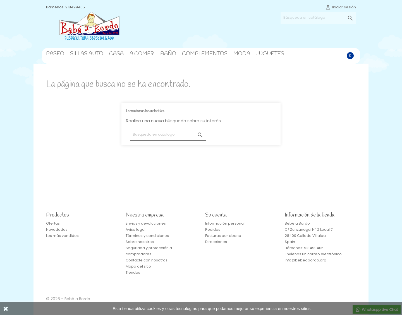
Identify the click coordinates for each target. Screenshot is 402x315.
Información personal (225, 223)
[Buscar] (318, 18)
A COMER (142, 53)
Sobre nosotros (140, 241)
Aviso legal (135, 229)
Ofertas (53, 223)
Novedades (57, 229)
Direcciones (216, 241)
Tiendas (133, 272)
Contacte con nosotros (147, 260)
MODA (241, 53)
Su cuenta (216, 215)
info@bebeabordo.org (305, 260)
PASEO (55, 53)
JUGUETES (270, 53)
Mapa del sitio (138, 266)
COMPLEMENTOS (205, 53)
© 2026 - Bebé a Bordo (68, 299)
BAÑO (168, 53)
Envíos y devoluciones (146, 223)
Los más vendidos (62, 235)
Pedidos (212, 229)
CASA (116, 53)
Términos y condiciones (147, 235)
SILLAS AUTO (86, 53)
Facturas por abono (223, 235)
